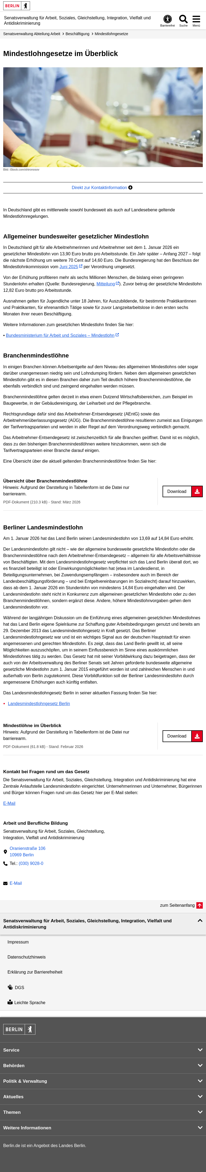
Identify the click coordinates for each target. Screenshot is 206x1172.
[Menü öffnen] (196, 21)
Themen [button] (12, 1112)
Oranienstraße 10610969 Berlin (27, 851)
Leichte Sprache (26, 1002)
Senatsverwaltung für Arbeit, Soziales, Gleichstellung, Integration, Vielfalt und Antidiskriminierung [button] (87, 924)
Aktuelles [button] (13, 1096)
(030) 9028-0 (31, 863)
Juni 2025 (69, 266)
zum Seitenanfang (177, 905)
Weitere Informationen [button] (27, 1127)
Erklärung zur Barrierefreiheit (35, 972)
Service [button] (11, 1050)
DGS (16, 987)
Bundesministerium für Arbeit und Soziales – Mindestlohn (60, 335)
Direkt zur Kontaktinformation (102, 187)
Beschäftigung (77, 34)
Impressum (18, 942)
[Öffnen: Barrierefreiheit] (167, 21)
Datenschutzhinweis (27, 957)
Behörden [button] (13, 1065)
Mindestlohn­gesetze (111, 34)
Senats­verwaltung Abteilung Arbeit (31, 34)
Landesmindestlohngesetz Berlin (39, 703)
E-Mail (9, 803)
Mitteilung (106, 284)
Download (176, 491)
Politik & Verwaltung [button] (25, 1081)
